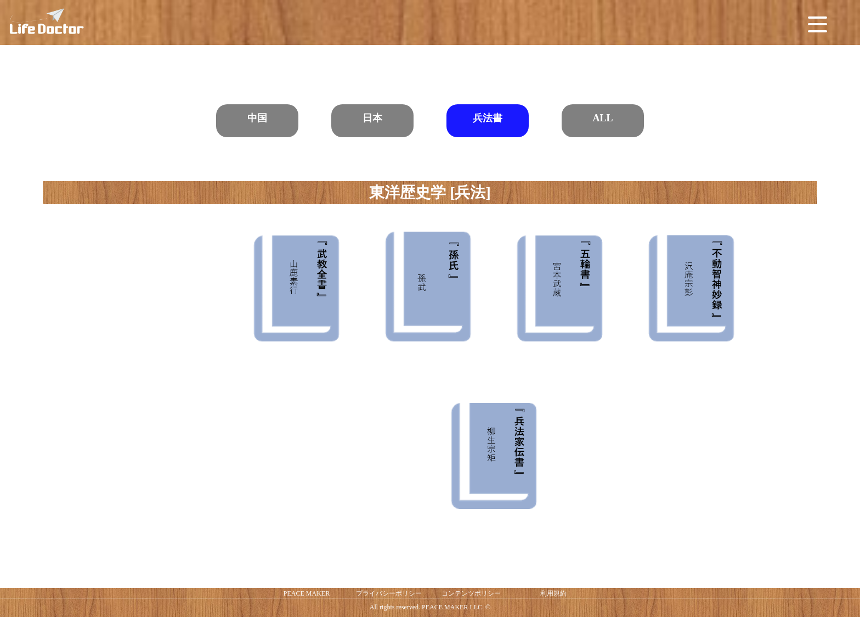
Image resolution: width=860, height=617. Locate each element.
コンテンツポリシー (471, 593)
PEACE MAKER (307, 593)
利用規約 (553, 593)
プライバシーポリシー (389, 593)
